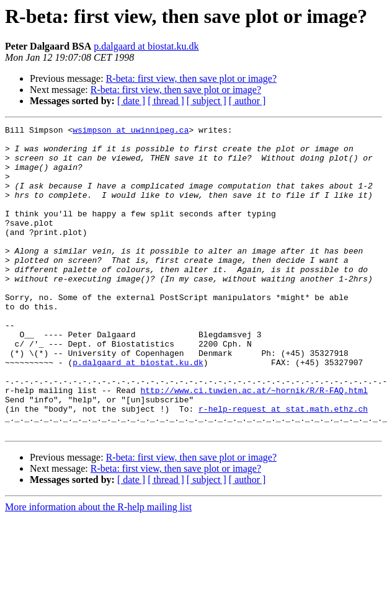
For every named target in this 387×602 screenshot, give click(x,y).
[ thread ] (166, 100)
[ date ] (131, 100)
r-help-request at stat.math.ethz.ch (283, 466)
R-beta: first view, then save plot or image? (191, 78)
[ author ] (247, 100)
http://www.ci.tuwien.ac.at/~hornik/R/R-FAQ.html (254, 443)
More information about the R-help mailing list (98, 568)
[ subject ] (206, 100)
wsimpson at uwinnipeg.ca (131, 131)
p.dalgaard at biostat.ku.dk (146, 46)
